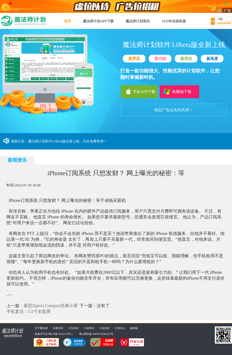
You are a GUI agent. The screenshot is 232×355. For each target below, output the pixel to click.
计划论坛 (120, 328)
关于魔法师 (41, 328)
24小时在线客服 (174, 21)
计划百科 (73, 328)
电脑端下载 (176, 91)
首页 (67, 21)
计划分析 (104, 328)
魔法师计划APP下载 (98, 21)
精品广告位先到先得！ (173, 110)
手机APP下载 (138, 91)
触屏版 (134, 328)
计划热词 (89, 328)
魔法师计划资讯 (138, 21)
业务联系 (58, 328)
